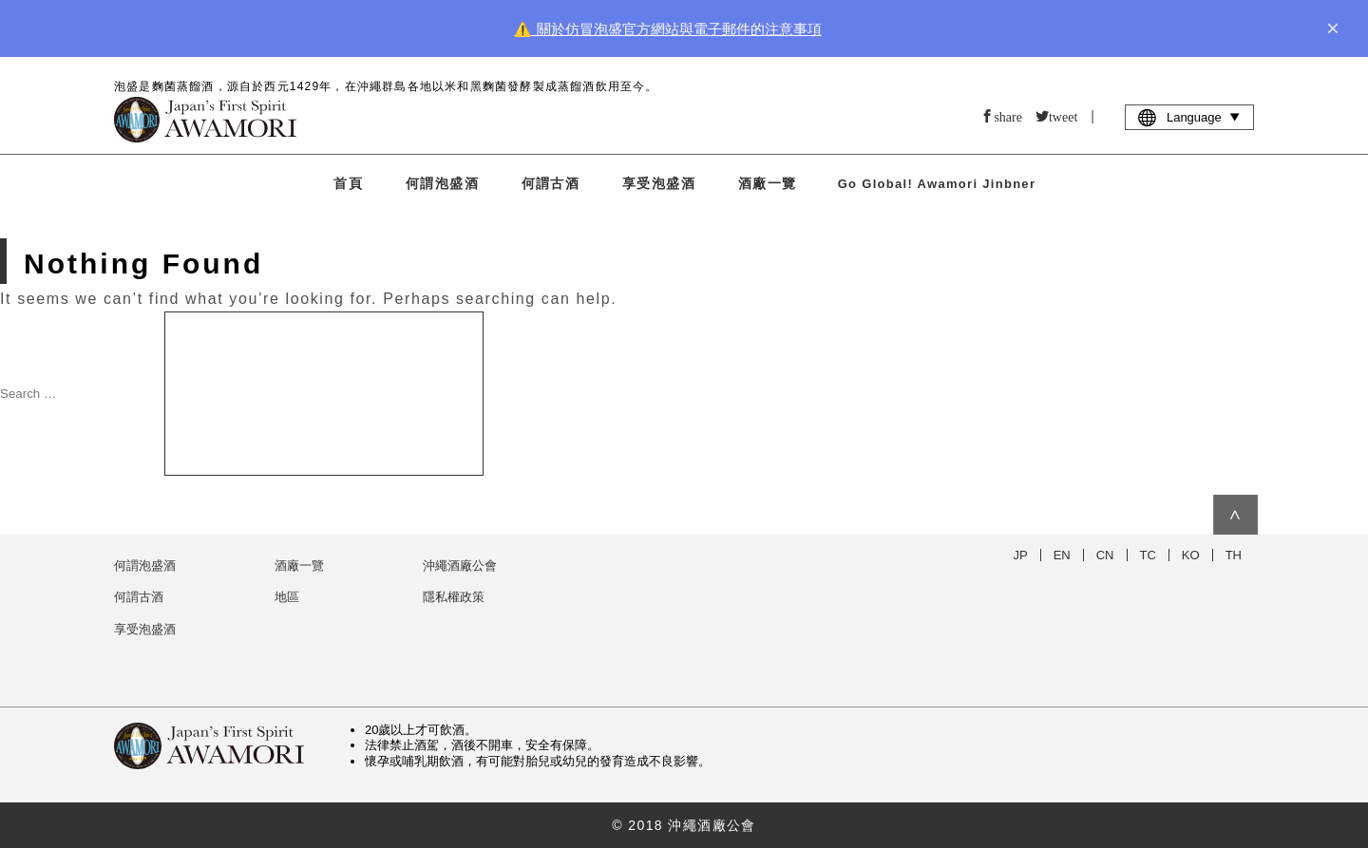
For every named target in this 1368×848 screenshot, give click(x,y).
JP (1021, 555)
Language (1189, 116)
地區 (287, 597)
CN (1105, 555)
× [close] (1333, 28)
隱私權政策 (453, 597)
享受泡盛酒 (658, 183)
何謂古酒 (551, 183)
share (1008, 115)
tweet (1063, 115)
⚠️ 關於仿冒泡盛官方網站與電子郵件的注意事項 (667, 29)
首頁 (348, 183)
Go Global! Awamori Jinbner (937, 184)
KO (1191, 555)
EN (1062, 555)
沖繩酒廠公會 (460, 565)
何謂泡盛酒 (442, 183)
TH (1234, 555)
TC (1148, 555)
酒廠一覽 (767, 183)
